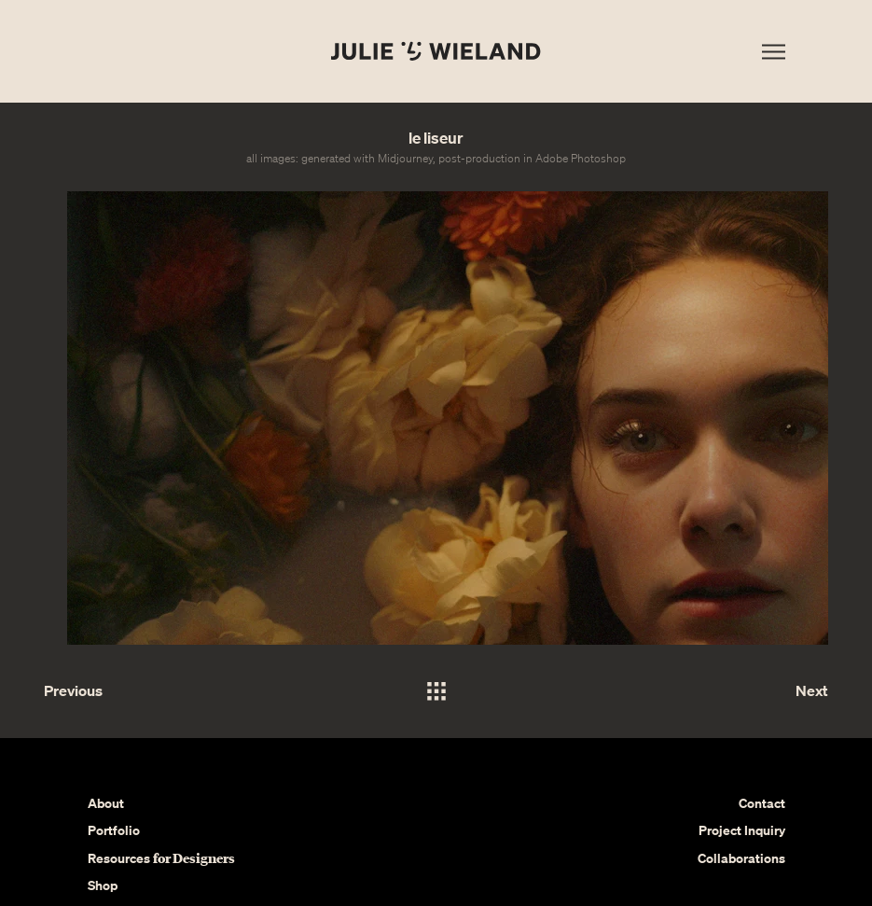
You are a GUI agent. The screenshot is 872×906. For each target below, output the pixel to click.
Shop (103, 885)
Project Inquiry (742, 830)
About (106, 803)
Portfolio (114, 830)
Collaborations (741, 858)
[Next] (762, 691)
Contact (762, 803)
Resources (161, 858)
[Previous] (110, 691)
